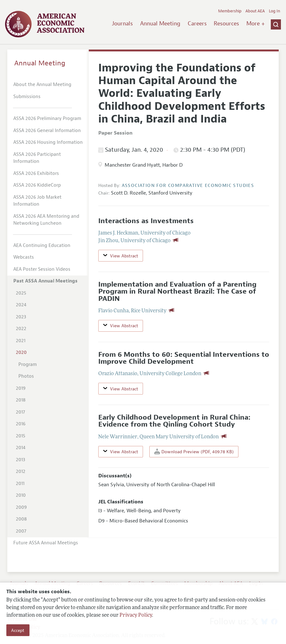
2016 (20, 424)
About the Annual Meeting (42, 85)
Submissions (27, 97)
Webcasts (23, 257)
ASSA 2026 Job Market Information (37, 201)
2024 (21, 305)
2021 (20, 341)
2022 (21, 329)
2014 (20, 448)
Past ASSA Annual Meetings (45, 281)
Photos (26, 376)
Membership (230, 11)
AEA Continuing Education (41, 245)
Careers (197, 23)
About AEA (255, 11)
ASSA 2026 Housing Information (48, 142)
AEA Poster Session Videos (41, 269)
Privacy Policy (136, 615)
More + (255, 23)
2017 (20, 412)
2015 (20, 436)
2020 (21, 352)
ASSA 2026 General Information (47, 131)
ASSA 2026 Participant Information (37, 158)
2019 (20, 388)
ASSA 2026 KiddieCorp (37, 185)
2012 (20, 471)
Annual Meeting (160, 23)
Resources (226, 23)
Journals (122, 23)
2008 (21, 519)
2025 (21, 293)
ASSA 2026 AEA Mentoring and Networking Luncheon (46, 220)
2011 (20, 484)
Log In (274, 11)
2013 (20, 460)
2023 (21, 317)
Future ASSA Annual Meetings (45, 543)
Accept (17, 630)
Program (27, 365)
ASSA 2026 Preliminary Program (47, 119)
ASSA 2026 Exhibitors (36, 173)
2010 (21, 495)
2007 (21, 531)
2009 (21, 507)
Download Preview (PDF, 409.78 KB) (194, 451)
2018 (21, 400)
